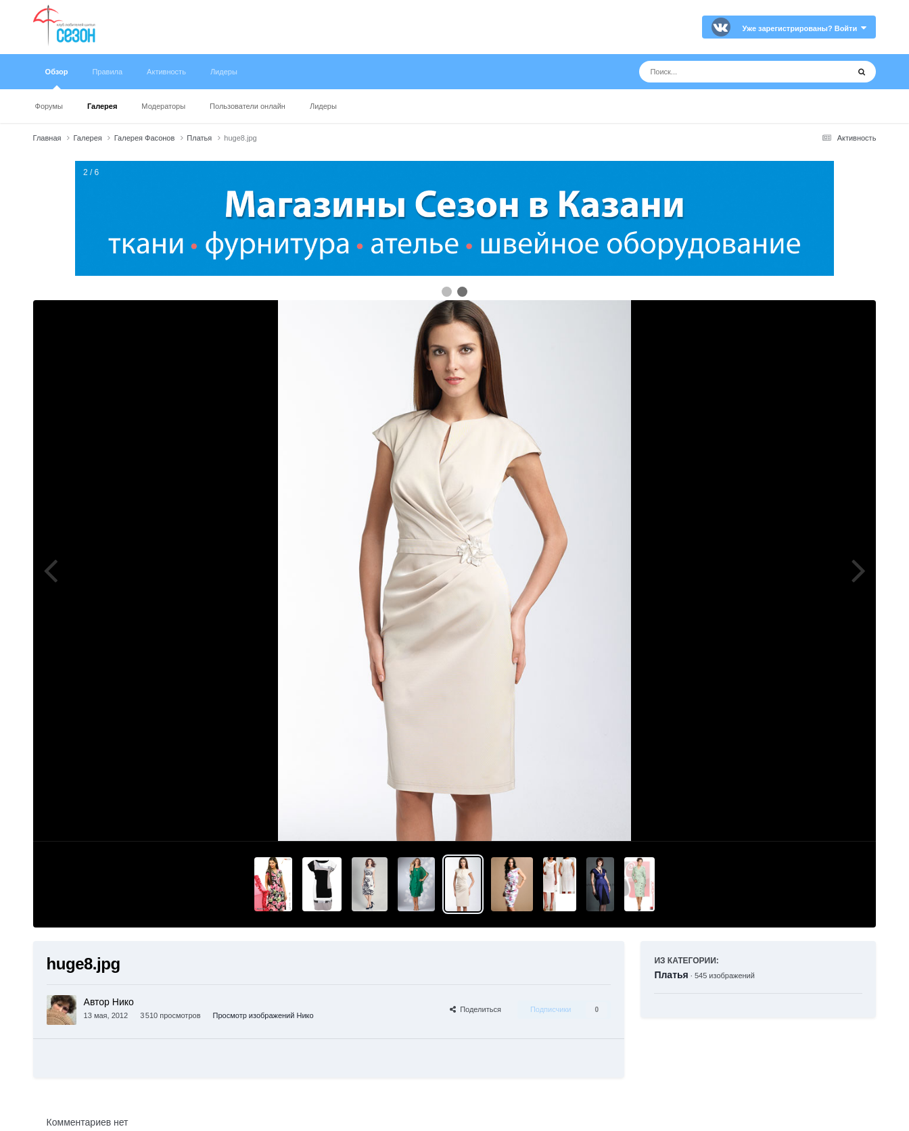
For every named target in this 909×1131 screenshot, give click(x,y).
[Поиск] (718, 71)
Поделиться (475, 1009)
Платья (671, 974)
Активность (166, 72)
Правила (107, 72)
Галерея (102, 106)
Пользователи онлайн (247, 106)
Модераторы (163, 106)
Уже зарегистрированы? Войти (805, 28)
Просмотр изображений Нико (263, 1015)
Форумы (49, 106)
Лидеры (323, 106)
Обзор (56, 78)
